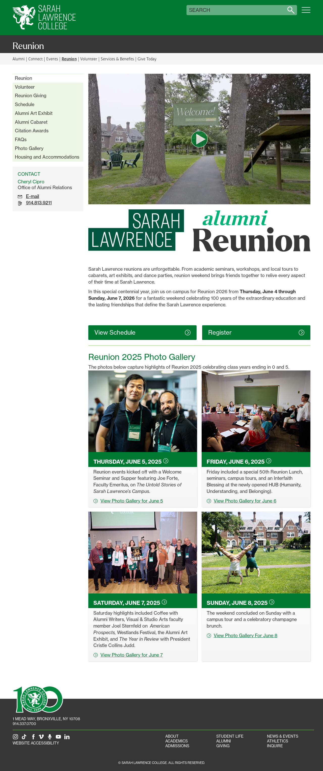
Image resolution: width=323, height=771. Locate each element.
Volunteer (88, 59)
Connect (35, 59)
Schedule (24, 104)
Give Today (147, 59)
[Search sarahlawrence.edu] (291, 10)
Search (199, 10)
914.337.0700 (24, 723)
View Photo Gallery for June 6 (241, 501)
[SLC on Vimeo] (42, 738)
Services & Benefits (117, 59)
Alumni (19, 59)
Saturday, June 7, (130, 602)
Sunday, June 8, (241, 602)
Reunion (23, 78)
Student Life (230, 736)
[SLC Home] (44, 17)
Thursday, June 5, (131, 461)
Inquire (275, 745)
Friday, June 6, (239, 461)
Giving (223, 745)
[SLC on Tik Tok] (25, 738)
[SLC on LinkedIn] (68, 738)
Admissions (177, 745)
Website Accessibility (36, 743)
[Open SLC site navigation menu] (306, 12)
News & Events (282, 736)
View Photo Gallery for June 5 (128, 501)
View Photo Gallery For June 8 (242, 635)
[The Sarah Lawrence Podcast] (51, 738)
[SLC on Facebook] (33, 738)
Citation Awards (31, 130)
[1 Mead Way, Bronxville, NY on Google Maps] (46, 718)
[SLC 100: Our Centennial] (38, 699)
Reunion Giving (30, 95)
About (172, 736)
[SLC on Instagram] (16, 738)
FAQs (20, 139)
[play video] (199, 139)
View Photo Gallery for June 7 (128, 655)
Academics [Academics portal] (176, 741)
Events (52, 59)
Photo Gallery (29, 148)
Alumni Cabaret (31, 122)
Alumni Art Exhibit (33, 113)
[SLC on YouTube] (59, 738)
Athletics (277, 741)
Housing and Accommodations (47, 157)
